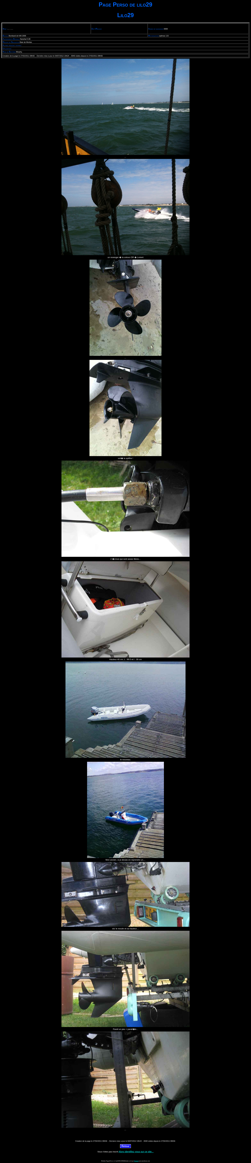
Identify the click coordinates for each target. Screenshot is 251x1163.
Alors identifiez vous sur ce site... (136, 1151)
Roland (136, 1161)
